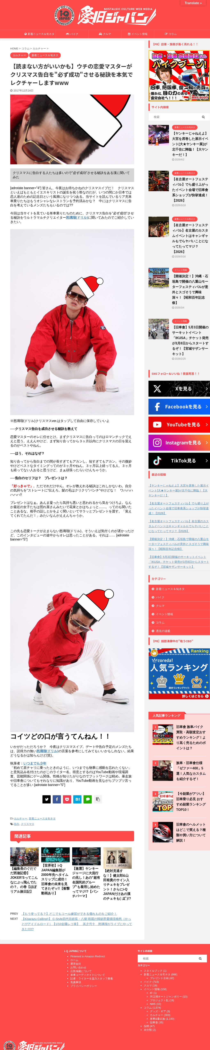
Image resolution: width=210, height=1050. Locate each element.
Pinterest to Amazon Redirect (87, 956)
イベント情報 (137, 33)
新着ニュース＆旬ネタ (39, 33)
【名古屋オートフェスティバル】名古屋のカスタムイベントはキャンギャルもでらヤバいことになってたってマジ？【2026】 (178, 526)
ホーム (74, 960)
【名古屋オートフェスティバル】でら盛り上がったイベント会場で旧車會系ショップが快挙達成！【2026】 (190, 189)
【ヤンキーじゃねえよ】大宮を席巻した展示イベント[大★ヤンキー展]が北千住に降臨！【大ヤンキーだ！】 (190, 144)
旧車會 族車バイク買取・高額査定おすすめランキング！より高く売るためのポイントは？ (191, 737)
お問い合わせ (78, 967)
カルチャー (20, 818)
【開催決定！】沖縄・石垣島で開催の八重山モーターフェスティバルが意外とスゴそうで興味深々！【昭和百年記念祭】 (178, 544)
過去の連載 (163, 631)
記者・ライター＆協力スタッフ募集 (91, 978)
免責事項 (75, 982)
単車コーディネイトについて (87, 974)
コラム (171, 33)
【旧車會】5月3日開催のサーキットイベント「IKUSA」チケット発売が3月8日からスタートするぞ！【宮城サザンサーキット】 (178, 561)
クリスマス (27, 824)
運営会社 (75, 963)
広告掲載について (81, 971)
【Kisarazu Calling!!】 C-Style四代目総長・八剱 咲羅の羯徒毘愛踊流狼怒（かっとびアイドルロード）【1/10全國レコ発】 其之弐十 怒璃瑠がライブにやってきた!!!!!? (77, 924)
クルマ (105, 33)
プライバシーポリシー (83, 985)
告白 (16, 824)
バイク (72, 33)
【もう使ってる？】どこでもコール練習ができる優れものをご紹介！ (69, 913)
